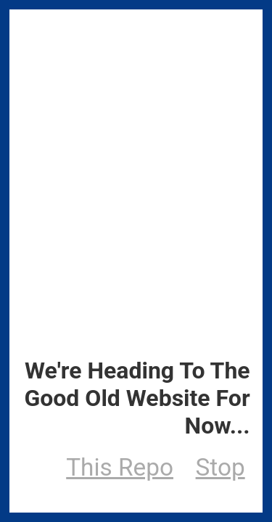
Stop (220, 467)
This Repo (119, 467)
